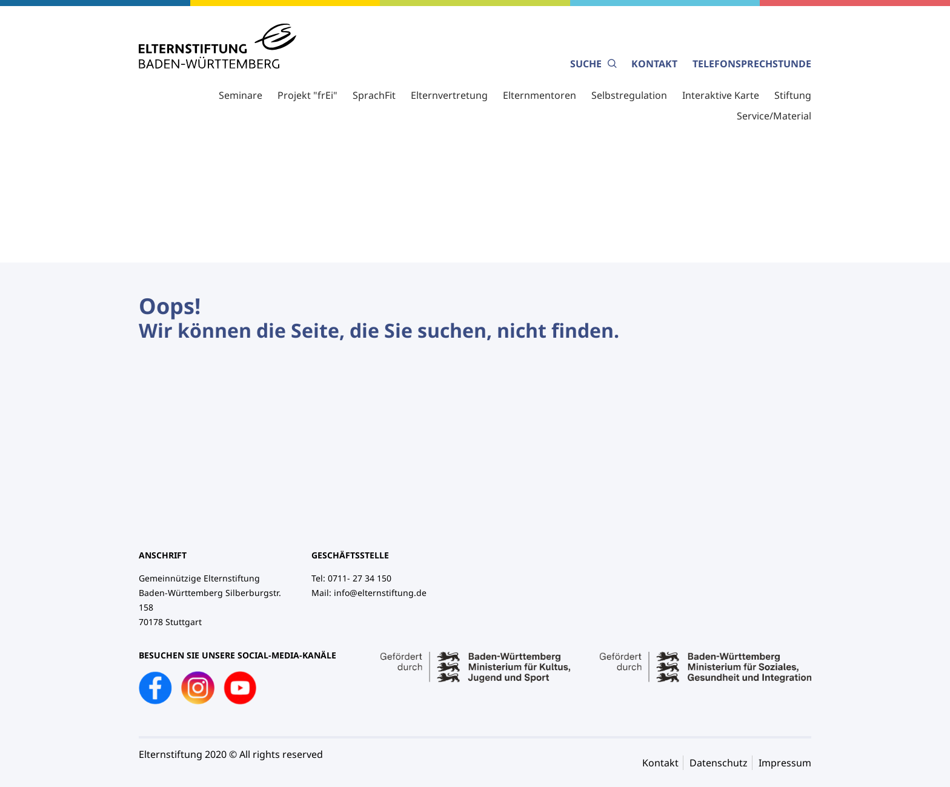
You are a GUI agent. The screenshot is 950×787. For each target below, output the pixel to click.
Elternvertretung (449, 95)
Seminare (240, 95)
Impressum (785, 762)
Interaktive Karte (720, 95)
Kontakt (654, 64)
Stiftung (792, 95)
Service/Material (774, 115)
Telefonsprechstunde (752, 64)
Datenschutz (718, 762)
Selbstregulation (629, 95)
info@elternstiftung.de (380, 592)
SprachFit (374, 95)
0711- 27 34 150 (359, 578)
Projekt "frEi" (307, 95)
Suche (593, 64)
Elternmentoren (539, 95)
